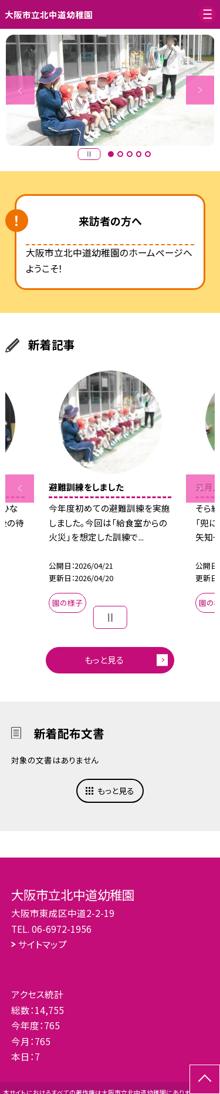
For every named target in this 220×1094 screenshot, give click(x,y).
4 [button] (139, 154)
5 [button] (148, 154)
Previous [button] (20, 90)
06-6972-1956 (62, 928)
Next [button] (200, 90)
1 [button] (111, 154)
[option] (110, 90)
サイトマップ (42, 944)
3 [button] (130, 154)
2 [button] (120, 154)
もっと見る (104, 659)
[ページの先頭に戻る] (204, 1079)
